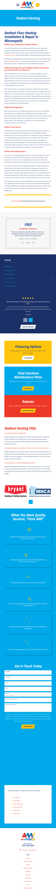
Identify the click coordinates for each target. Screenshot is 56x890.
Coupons (28, 851)
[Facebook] (20, 862)
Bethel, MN (17, 763)
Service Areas (28, 834)
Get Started (28, 358)
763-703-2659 (28, 798)
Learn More (28, 389)
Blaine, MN (16, 767)
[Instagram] (35, 862)
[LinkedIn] (32, 862)
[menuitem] (28, 267)
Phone (6, 683)
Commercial (28, 831)
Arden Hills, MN (18, 760)
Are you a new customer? (11, 699)
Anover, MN (17, 754)
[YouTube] (28, 862)
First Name (7, 672)
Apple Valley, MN (18, 757)
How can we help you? (10, 705)
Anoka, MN (17, 750)
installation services (9, 55)
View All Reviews (28, 327)
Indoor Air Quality (28, 821)
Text (22, 243)
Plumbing (28, 824)
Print (33, 243)
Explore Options (28, 411)
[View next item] (31, 320)
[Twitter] (24, 862)
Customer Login (28, 841)
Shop (28, 838)
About (28, 811)
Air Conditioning (28, 814)
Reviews (28, 848)
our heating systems (14, 61)
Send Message (28, 727)
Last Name (7, 677)
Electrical (28, 828)
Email (27, 243)
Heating (28, 818)
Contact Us (28, 854)
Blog (28, 844)
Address (7, 694)
